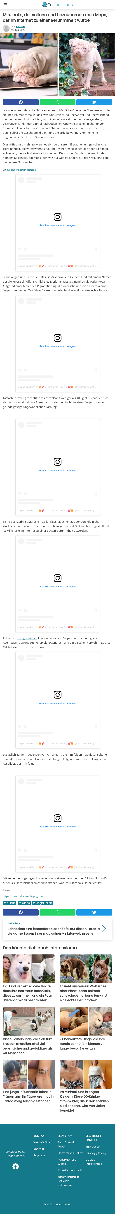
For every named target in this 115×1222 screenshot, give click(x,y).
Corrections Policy (70, 1153)
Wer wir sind (42, 1142)
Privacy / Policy (95, 1153)
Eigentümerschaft (70, 1170)
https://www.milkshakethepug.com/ (24, 896)
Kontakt (38, 1149)
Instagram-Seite (27, 638)
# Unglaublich (42, 903)
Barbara (20, 26)
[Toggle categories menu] (5, 4)
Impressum (93, 1146)
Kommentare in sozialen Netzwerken (68, 1181)
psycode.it (40, 1155)
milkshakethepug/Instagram (22, 169)
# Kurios (24, 903)
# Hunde (10, 903)
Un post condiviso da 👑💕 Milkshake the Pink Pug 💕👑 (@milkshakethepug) (56, 266)
